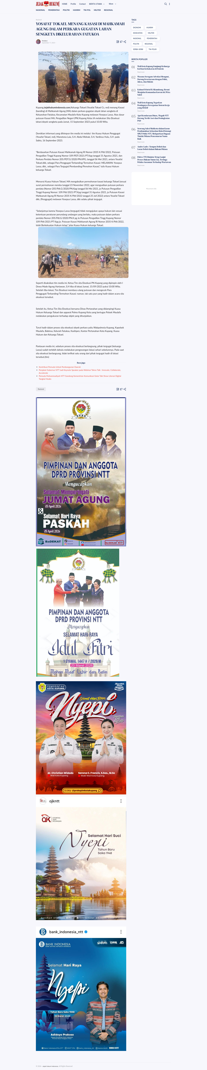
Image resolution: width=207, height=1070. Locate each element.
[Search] (165, 4)
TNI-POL (88, 10)
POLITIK (67, 10)
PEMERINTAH (54, 10)
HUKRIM (77, 10)
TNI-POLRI (153, 50)
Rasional (41, 389)
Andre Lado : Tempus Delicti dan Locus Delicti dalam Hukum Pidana (153, 137)
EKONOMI (137, 28)
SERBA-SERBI (138, 50)
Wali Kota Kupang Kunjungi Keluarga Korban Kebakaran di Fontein (152, 68)
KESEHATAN (138, 33)
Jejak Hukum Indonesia (50, 1066)
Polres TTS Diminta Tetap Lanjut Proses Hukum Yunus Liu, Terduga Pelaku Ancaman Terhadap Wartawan (153, 148)
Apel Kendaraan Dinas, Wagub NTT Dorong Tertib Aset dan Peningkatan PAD (154, 112)
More (116, 4)
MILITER (98, 10)
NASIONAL (40, 10)
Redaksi (45, 41)
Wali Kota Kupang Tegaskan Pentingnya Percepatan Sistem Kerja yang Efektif (153, 102)
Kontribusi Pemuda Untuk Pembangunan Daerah (60, 367)
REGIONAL (110, 10)
